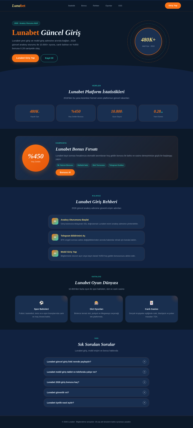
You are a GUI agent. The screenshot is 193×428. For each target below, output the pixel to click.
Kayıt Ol (49, 58)
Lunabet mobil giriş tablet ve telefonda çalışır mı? (96, 373)
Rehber (96, 6)
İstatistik (71, 6)
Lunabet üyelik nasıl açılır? (96, 404)
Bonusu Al (65, 174)
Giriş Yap (173, 5)
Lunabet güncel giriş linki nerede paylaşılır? (96, 363)
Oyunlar (108, 6)
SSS (120, 6)
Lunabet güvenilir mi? (96, 394)
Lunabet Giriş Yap (25, 58)
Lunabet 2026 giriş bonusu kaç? (96, 383)
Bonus (84, 6)
